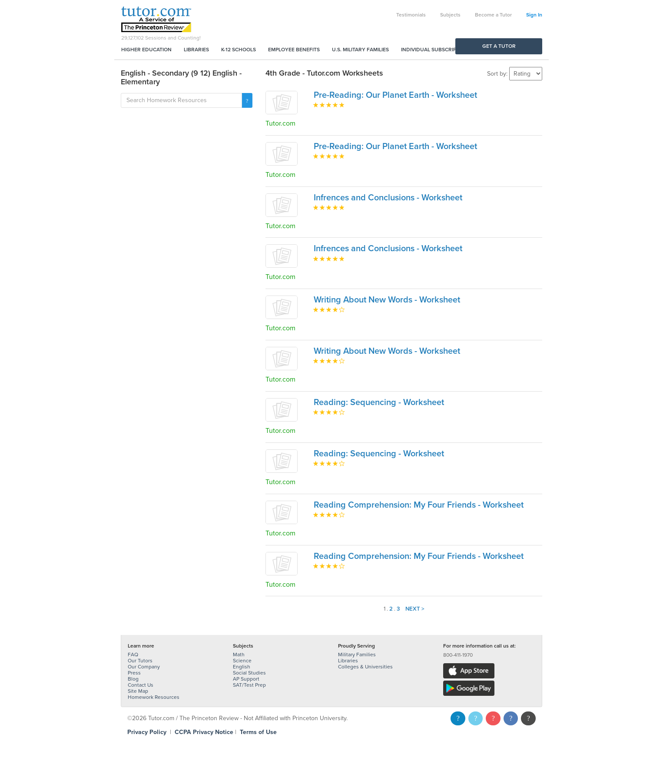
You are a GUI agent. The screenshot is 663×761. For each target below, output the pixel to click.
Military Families (357, 654)
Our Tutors (140, 661)
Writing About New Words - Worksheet (387, 300)
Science (242, 661)
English (241, 667)
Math (239, 654)
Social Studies (249, 673)
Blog (133, 679)
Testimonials (411, 15)
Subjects (450, 15)
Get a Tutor (499, 46)
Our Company (144, 667)
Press (134, 673)
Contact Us (140, 685)
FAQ (133, 654)
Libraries (196, 50)
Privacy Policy (146, 732)
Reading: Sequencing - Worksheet (379, 402)
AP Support (246, 679)
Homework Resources (153, 697)
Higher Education (146, 50)
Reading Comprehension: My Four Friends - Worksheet (419, 505)
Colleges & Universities (365, 667)
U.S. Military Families (360, 50)
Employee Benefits (294, 50)
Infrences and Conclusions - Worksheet (388, 198)
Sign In (534, 15)
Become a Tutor (493, 15)
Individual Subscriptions (436, 50)
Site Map (138, 691)
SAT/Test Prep (249, 685)
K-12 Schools (238, 50)
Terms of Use (258, 732)
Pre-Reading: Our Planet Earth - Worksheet (395, 95)
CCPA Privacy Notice (204, 732)
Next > (414, 608)
